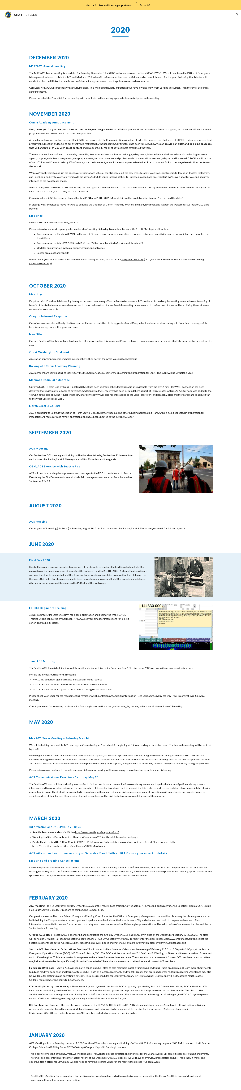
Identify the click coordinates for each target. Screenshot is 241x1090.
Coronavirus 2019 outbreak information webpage (110, 836)
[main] (120, 31)
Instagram (203, 172)
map (81, 1047)
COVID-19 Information (90, 841)
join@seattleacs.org (40, 263)
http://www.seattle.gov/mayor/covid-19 (97, 832)
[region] (120, 5)
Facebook (39, 176)
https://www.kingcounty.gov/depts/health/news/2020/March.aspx (68, 845)
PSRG (101, 390)
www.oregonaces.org (181, 938)
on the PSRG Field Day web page (88, 582)
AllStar (182, 390)
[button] (237, 15)
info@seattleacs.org (132, 259)
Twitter (193, 172)
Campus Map (96, 909)
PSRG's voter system (162, 390)
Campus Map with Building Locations (105, 1047)
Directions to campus (71, 909)
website (138, 172)
